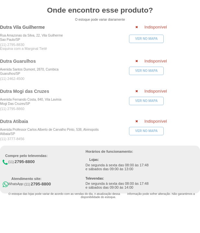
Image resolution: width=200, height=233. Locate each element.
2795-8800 (25, 161)
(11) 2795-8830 (12, 45)
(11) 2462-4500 (12, 79)
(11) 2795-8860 (12, 109)
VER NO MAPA (146, 38)
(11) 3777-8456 (12, 139)
